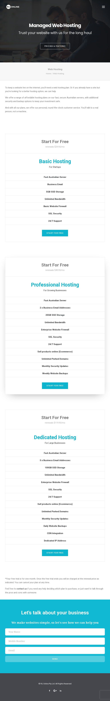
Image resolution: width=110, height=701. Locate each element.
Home (48, 74)
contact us (22, 588)
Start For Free (55, 233)
